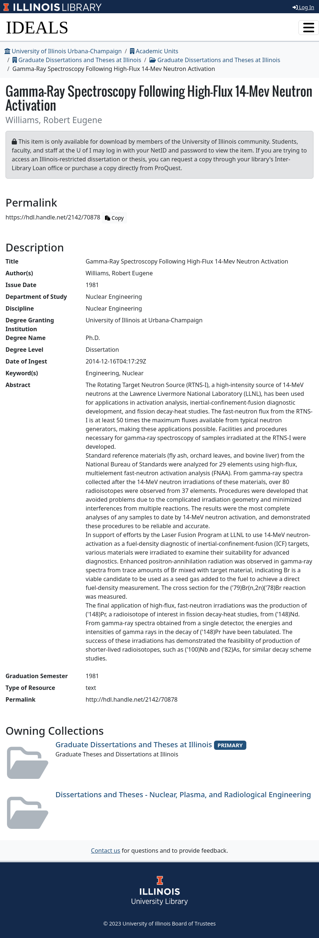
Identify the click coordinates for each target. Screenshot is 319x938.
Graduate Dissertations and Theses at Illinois (76, 60)
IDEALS (37, 27)
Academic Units (154, 51)
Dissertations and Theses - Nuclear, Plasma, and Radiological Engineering (183, 794)
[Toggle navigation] (308, 27)
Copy (114, 217)
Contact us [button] (105, 850)
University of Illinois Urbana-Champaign (63, 51)
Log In (303, 7)
